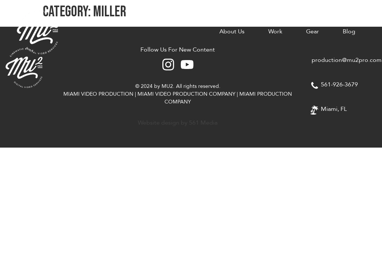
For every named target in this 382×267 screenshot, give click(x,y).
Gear (312, 31)
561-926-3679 (339, 84)
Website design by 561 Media (177, 123)
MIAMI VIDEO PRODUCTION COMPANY (186, 94)
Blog (349, 31)
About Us (232, 31)
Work (275, 31)
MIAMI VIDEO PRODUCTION (98, 94)
